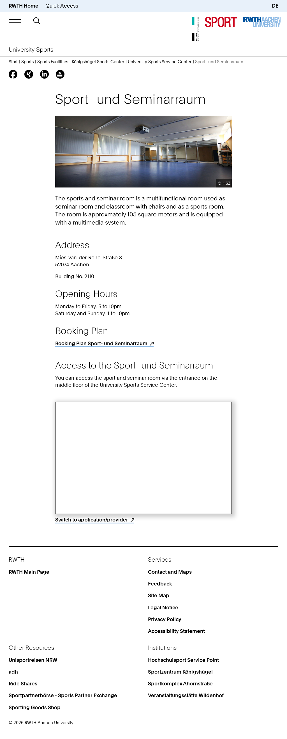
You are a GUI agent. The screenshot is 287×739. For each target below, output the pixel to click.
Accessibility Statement (176, 631)
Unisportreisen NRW (33, 660)
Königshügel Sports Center (98, 61)
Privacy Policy (164, 619)
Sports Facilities (52, 61)
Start (13, 61)
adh (13, 672)
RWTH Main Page (29, 572)
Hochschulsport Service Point (183, 660)
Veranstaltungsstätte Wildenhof (186, 695)
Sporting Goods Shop (35, 707)
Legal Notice (163, 607)
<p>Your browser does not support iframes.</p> (143, 458)
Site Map (158, 595)
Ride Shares (23, 684)
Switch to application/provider (91, 520)
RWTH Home (23, 6)
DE (275, 6)
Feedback (160, 584)
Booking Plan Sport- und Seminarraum (101, 343)
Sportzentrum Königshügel (180, 672)
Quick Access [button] (61, 6)
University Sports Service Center (159, 61)
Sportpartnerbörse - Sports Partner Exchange (63, 695)
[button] (15, 21)
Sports (27, 61)
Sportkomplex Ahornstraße (180, 684)
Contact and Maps (170, 572)
